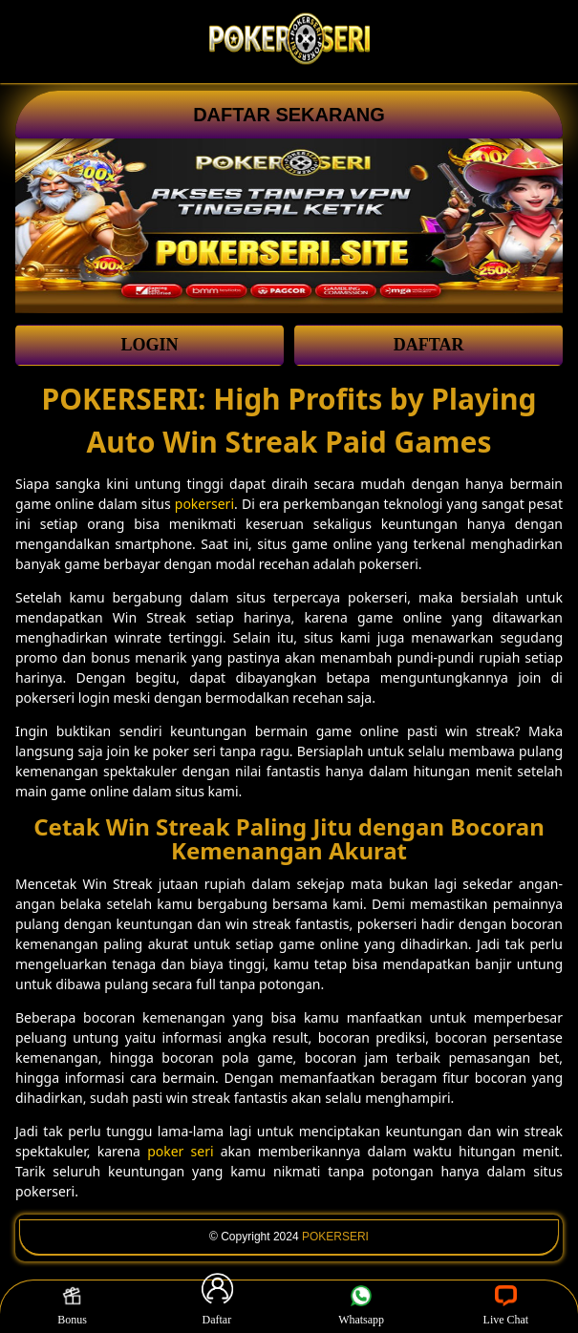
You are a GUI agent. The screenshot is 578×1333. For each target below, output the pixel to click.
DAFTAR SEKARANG (289, 114)
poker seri (180, 1151)
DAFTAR (429, 344)
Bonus (72, 1306)
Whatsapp (361, 1306)
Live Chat (506, 1306)
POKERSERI (335, 1236)
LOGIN (149, 344)
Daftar (217, 1306)
